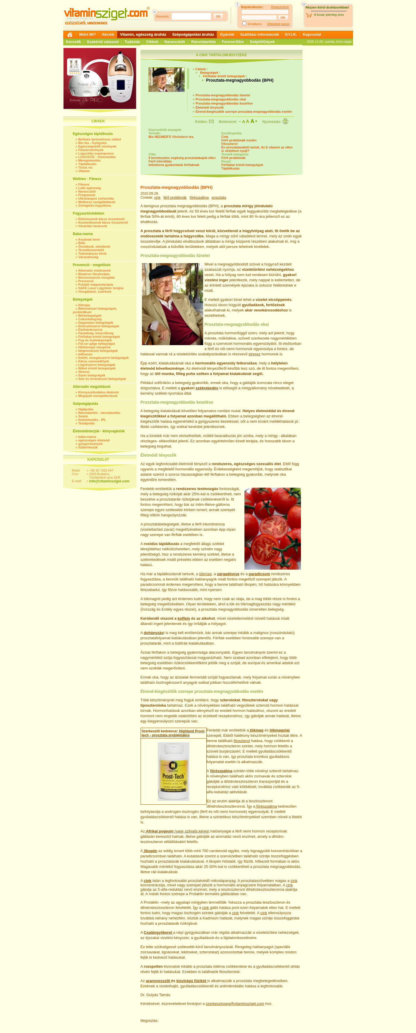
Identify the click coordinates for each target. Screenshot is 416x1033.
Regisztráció (280, 7)
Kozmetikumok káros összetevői (103, 222)
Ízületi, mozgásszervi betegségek (103, 357)
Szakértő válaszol (103, 42)
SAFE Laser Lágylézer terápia (101, 288)
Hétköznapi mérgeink (94, 347)
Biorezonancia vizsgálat (96, 277)
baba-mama (87, 436)
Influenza (85, 354)
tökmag (205, 574)
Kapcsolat (312, 34)
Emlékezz (255, 24)
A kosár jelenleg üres (329, 14)
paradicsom (259, 574)
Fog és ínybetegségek (95, 340)
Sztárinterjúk (88, 447)
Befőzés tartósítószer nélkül (99, 139)
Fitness (84, 184)
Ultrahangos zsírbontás (96, 198)
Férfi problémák (233, 158)
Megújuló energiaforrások (97, 396)
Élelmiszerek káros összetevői (101, 219)
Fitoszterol (229, 143)
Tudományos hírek (92, 253)
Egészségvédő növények (97, 146)
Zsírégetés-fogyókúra (94, 205)
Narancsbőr (174, 42)
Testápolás (86, 423)
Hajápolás (85, 409)
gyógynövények (90, 444)
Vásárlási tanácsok (92, 226)
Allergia (84, 305)
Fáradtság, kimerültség (95, 333)
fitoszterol (242, 741)
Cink (224, 136)
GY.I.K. (291, 34)
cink (157, 198)
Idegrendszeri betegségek (98, 350)
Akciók (108, 34)
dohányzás (153, 633)
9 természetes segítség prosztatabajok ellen (181, 158)
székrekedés (207, 388)
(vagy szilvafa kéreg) (177, 831)
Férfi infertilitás (160, 161)
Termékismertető (91, 250)
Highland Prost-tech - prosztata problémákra (173, 733)
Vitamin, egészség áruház (143, 34)
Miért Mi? (87, 34)
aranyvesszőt (158, 981)
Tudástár (132, 42)
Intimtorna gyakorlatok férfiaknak (173, 165)
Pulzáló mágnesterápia (95, 284)
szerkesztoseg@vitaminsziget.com (235, 1003)
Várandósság (88, 257)
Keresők (73, 42)
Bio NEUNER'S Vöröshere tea (171, 136)
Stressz (84, 372)
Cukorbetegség (90, 319)
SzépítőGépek (262, 42)
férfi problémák (174, 198)
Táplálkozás (87, 164)
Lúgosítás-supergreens (96, 153)
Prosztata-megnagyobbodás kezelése (224, 103)
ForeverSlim (233, 42)
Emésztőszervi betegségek (98, 326)
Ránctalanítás (203, 42)
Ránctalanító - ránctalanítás (99, 412)
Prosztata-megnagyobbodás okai (221, 99)
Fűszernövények (90, 150)
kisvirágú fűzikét (191, 981)
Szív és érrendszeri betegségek (102, 379)
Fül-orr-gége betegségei (96, 343)
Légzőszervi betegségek (96, 364)
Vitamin (84, 171)
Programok (86, 195)
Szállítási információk (259, 34)
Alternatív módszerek (94, 270)
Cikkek (152, 42)
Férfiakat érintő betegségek (99, 336)
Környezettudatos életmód (98, 392)
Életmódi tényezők (210, 107)
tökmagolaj (280, 730)
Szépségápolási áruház (193, 34)
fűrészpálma (199, 198)
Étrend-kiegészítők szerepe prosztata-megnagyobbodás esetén (244, 111)
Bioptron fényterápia (94, 274)
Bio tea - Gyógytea (92, 143)
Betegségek (209, 72)
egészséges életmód (93, 440)
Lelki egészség (89, 188)
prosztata (219, 198)
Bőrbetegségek (89, 315)
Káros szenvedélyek (93, 361)
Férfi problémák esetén (238, 140)
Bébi (81, 243)
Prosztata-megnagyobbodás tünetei (223, 95)
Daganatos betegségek (95, 322)
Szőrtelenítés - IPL (92, 420)
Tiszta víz (85, 167)
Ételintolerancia (90, 329)
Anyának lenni (89, 239)
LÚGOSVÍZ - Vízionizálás (97, 157)
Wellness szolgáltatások (96, 202)
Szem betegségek (91, 375)
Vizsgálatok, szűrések (95, 291)
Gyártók (227, 34)
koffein (184, 618)
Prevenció (86, 281)
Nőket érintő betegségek (97, 368)
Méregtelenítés (89, 160)
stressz (255, 354)
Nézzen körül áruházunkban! (327, 7)
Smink (83, 416)
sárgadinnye (228, 574)
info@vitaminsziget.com (109, 481)
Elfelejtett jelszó (278, 24)
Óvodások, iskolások (94, 246)
